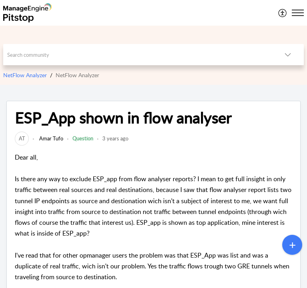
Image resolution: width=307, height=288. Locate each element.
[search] (137, 54)
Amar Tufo (50, 138)
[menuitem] (283, 13)
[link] (22, 138)
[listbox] (288, 54)
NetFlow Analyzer (25, 75)
